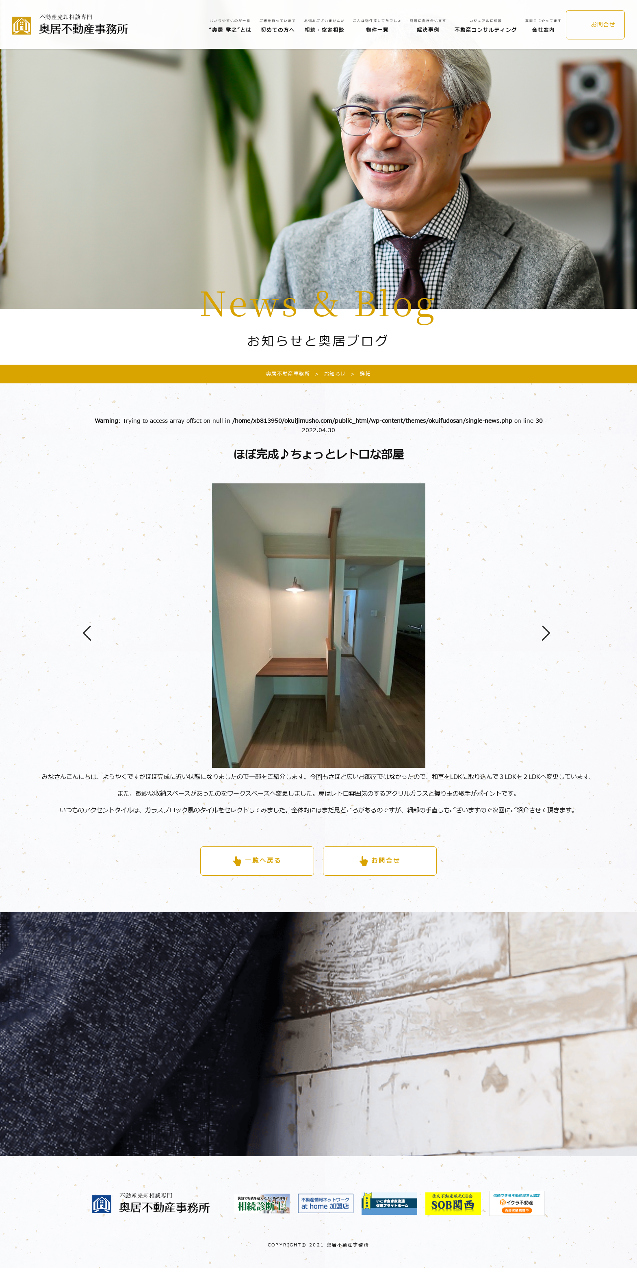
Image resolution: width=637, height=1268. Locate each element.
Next (542, 626)
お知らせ (328, 374)
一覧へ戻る (263, 861)
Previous (83, 626)
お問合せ (603, 24)
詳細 (358, 374)
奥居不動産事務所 (288, 374)
